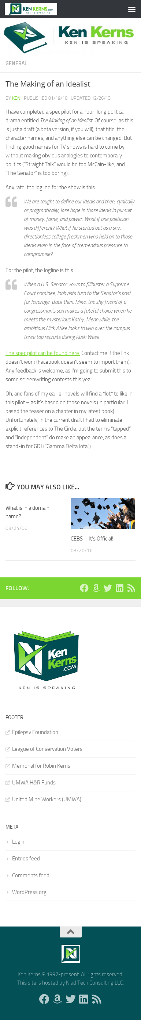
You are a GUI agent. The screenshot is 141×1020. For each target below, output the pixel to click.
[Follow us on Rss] (131, 588)
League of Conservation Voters (47, 749)
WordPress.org (29, 892)
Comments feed (30, 875)
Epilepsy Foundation (35, 732)
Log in (19, 841)
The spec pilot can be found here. (42, 353)
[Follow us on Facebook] (84, 588)
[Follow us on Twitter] (107, 588)
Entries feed (26, 858)
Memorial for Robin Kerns (41, 766)
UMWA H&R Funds (34, 782)
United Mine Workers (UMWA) (46, 799)
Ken (16, 98)
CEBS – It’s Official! (92, 538)
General (16, 63)
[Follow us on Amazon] (96, 588)
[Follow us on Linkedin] (119, 588)
